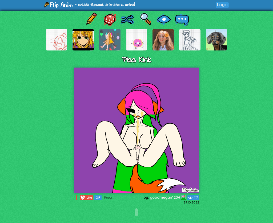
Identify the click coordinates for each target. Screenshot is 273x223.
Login (222, 4)
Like (86, 197)
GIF (98, 197)
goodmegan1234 (168, 197)
